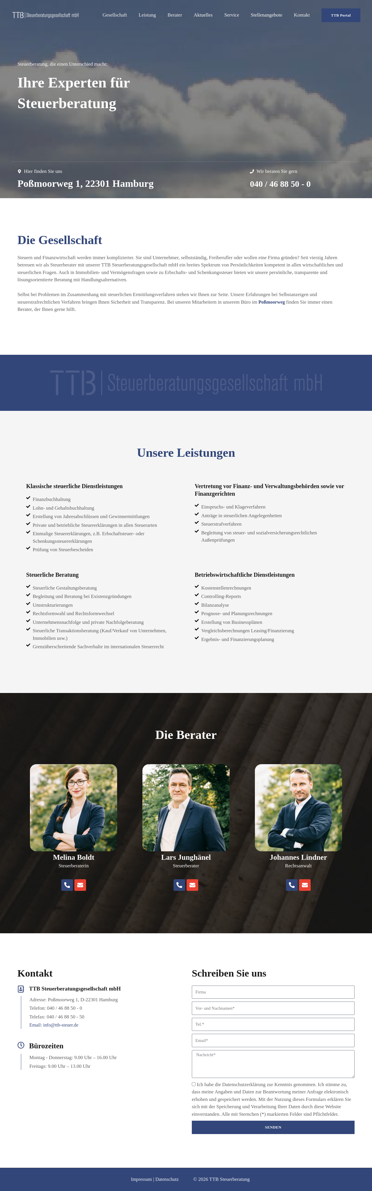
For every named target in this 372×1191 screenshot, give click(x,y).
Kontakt (303, 15)
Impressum (140, 1179)
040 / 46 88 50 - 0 (285, 183)
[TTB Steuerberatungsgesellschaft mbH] (45, 14)
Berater (183, 15)
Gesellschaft (126, 15)
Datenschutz (166, 1179)
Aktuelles (209, 15)
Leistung (157, 15)
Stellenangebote (269, 15)
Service (236, 15)
